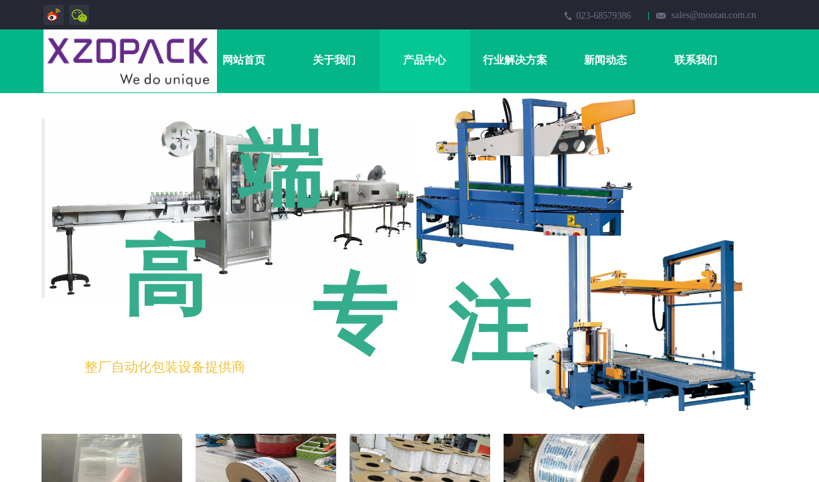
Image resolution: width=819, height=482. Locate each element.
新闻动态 (605, 60)
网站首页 (243, 60)
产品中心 (424, 60)
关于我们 (334, 60)
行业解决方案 (515, 60)
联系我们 (695, 60)
